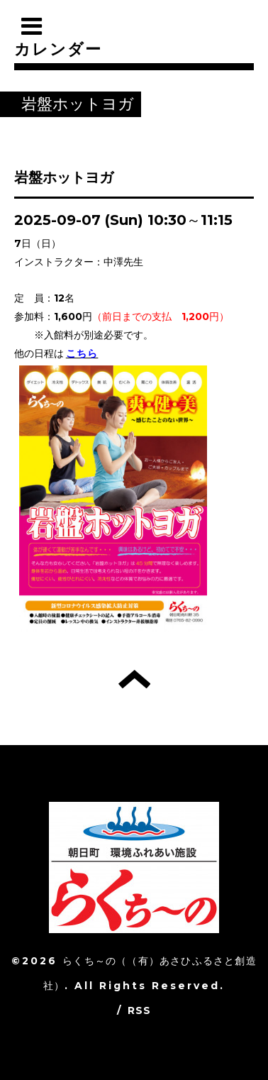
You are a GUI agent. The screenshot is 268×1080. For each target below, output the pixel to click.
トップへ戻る (134, 679)
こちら (82, 353)
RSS (140, 1010)
